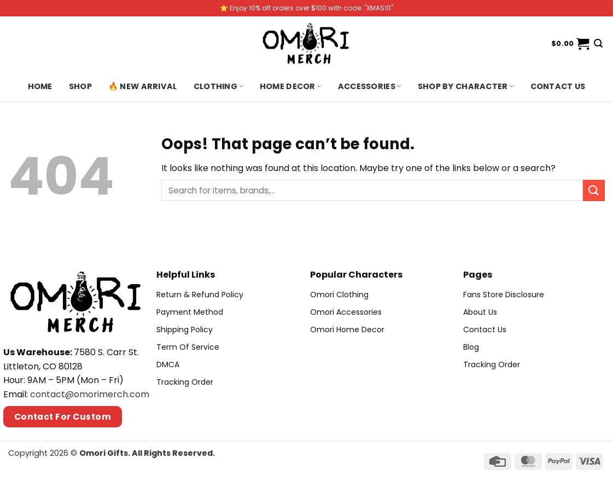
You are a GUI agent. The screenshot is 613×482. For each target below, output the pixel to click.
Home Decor (291, 86)
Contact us (558, 86)
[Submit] (594, 190)
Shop (80, 86)
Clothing (218, 86)
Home (40, 86)
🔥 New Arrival (142, 86)
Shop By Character (466, 86)
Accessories (369, 86)
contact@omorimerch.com (89, 394)
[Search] (598, 43)
